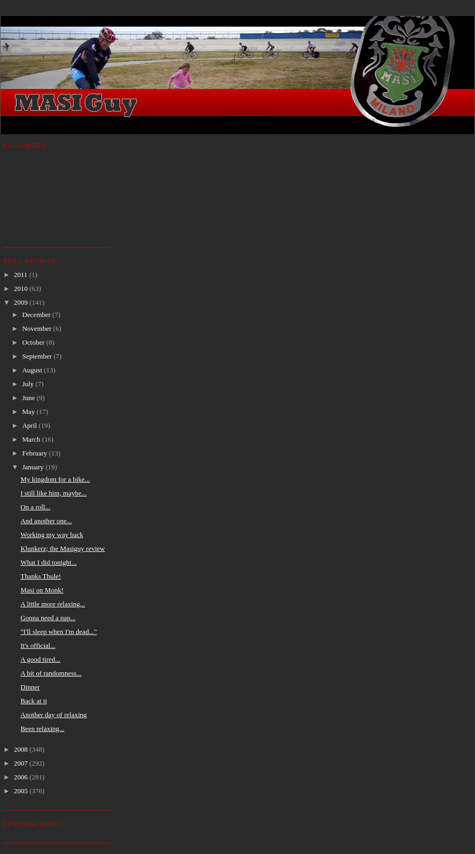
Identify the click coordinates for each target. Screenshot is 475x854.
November (37, 328)
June (29, 398)
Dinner (29, 687)
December (37, 315)
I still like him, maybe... (53, 493)
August (33, 370)
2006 (21, 777)
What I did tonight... (48, 562)
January (34, 467)
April (30, 425)
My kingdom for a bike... (54, 479)
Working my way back (51, 535)
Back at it (33, 701)
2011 (21, 275)
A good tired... (40, 659)
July (29, 384)
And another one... (45, 521)
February (35, 453)
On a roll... (35, 507)
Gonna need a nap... (47, 618)
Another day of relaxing (53, 715)
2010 (21, 288)
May (29, 412)
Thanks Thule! (40, 576)
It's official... (37, 645)
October (34, 342)
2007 (21, 763)
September (38, 356)
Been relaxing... (42, 729)
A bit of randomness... (50, 673)
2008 (21, 749)
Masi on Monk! (41, 590)
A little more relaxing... (52, 604)
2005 (21, 791)
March (32, 439)
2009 (21, 302)
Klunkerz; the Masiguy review (62, 548)
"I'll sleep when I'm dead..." (58, 632)
